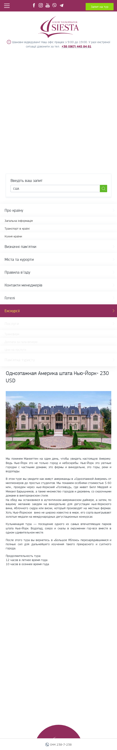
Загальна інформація (19, 220)
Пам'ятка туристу (20, 360)
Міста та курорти (19, 259)
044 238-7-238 (61, 744)
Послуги (12, 323)
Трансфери (12, 334)
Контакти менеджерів (23, 285)
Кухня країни (13, 236)
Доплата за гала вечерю (21, 342)
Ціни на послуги (15, 349)
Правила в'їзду (17, 272)
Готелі (10, 298)
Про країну (14, 210)
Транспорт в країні (17, 228)
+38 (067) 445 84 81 (76, 46)
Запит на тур (99, 6)
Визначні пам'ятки (20, 246)
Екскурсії (12, 310)
